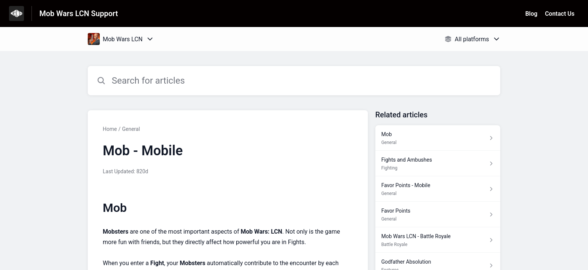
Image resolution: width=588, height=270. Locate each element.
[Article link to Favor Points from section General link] (437, 214)
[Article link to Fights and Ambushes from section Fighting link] (437, 163)
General (131, 129)
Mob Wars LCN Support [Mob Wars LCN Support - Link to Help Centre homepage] (78, 13)
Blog (531, 13)
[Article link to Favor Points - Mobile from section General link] (437, 189)
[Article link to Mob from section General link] (437, 138)
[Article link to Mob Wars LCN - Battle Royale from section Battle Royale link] (437, 240)
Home (110, 129)
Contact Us (559, 13)
